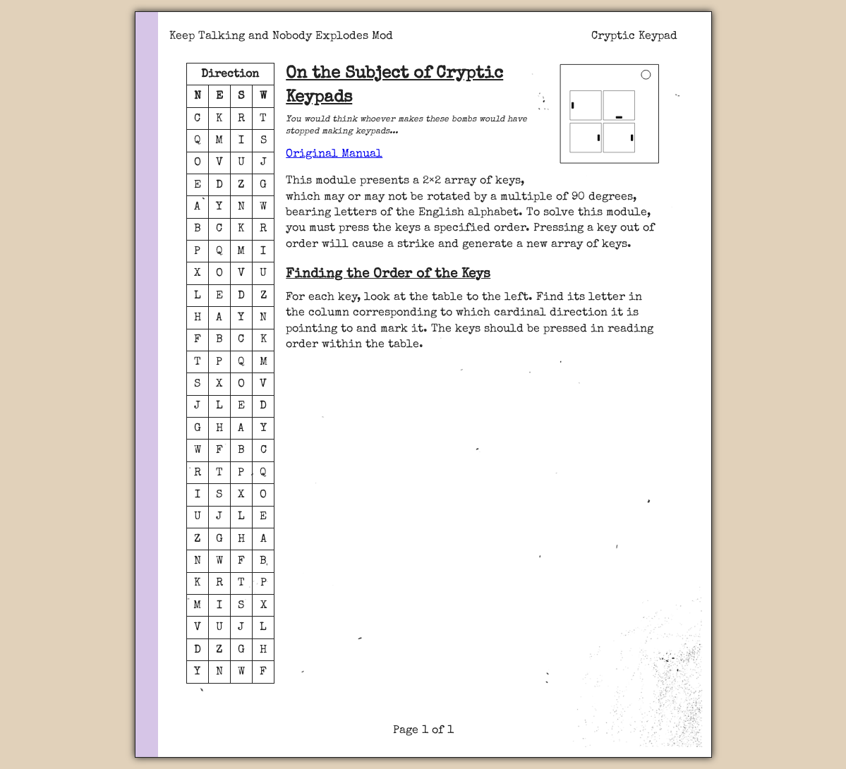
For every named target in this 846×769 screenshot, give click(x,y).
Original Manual (334, 154)
